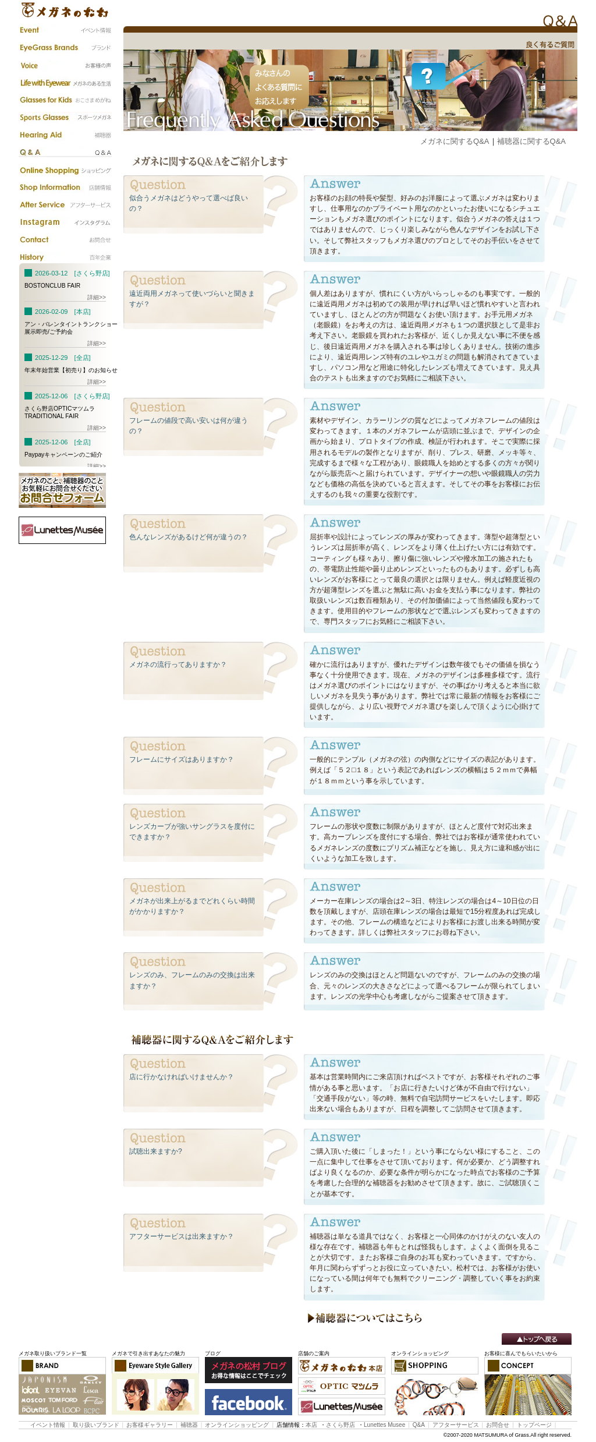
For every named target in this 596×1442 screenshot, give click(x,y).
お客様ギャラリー (149, 1425)
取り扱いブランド (96, 1425)
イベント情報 (65, 30)
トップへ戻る (537, 1339)
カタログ (65, 170)
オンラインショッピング (237, 1425)
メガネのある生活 (65, 83)
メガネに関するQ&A (454, 141)
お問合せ (497, 1425)
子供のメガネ (65, 100)
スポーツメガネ (65, 117)
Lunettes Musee (384, 1425)
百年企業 (65, 257)
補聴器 (65, 135)
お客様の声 (65, 65)
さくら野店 (340, 1425)
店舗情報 (65, 187)
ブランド (65, 48)
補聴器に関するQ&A (531, 141)
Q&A (65, 152)
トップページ (534, 1425)
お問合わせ (65, 240)
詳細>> (96, 297)
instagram (65, 222)
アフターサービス (65, 205)
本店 (311, 1425)
